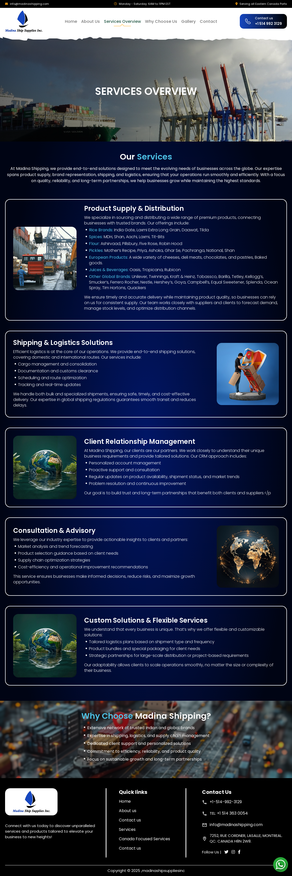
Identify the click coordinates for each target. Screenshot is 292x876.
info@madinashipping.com (29, 4)
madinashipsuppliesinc (163, 870)
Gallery (188, 21)
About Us (90, 21)
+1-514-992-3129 (226, 802)
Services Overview (122, 21)
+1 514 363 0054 (232, 813)
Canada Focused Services (144, 839)
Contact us (130, 820)
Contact (208, 21)
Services (127, 829)
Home (71, 21)
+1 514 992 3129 (268, 23)
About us (127, 811)
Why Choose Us (161, 21)
